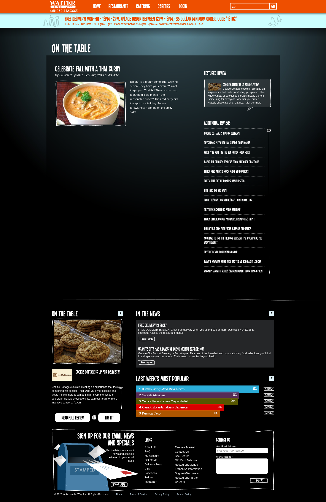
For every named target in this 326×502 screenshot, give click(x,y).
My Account (152, 455)
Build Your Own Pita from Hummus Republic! (227, 228)
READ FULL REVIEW (73, 417)
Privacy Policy (161, 494)
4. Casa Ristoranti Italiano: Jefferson (163, 407)
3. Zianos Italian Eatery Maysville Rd (163, 401)
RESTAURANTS (118, 6)
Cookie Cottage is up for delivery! (241, 84)
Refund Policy (184, 494)
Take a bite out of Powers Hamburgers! (224, 180)
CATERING (143, 6)
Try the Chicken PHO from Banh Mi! (222, 209)
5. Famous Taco (149, 413)
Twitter (149, 477)
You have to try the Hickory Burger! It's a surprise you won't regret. (233, 240)
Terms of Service (138, 494)
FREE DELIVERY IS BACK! (152, 325)
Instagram (151, 481)
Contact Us (182, 451)
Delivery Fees (153, 464)
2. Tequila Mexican (152, 395)
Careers (164, 6)
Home (119, 494)
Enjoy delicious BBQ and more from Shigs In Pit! (229, 219)
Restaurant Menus (186, 464)
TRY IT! (109, 417)
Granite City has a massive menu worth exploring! (171, 349)
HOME (97, 6)
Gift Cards (151, 460)
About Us (150, 447)
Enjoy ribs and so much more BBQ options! (226, 171)
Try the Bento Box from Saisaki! (220, 251)
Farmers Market (185, 447)
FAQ (147, 451)
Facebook (151, 473)
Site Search (182, 456)
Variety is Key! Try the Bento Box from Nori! (227, 152)
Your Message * (224, 456)
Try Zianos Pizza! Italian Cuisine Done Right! (227, 142)
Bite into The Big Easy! (215, 190)
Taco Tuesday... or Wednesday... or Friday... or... (229, 200)
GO (273, 6)
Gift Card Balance (186, 460)
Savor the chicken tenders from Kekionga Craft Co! (231, 161)
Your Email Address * (227, 446)
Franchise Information (188, 469)
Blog (147, 468)
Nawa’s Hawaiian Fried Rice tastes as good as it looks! (232, 261)
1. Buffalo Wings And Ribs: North (161, 389)
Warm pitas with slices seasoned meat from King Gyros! (233, 271)
